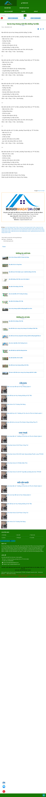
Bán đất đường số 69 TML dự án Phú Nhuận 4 (15, 499)
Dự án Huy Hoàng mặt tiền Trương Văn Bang (15, 477)
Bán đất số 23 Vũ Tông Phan (12, 484)
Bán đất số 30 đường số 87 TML (12, 521)
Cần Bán (23, 602)
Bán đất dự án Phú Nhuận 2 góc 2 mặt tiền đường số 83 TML (19, 491)
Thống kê (19, 756)
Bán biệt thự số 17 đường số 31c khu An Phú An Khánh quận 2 (24, 632)
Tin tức (23, 11)
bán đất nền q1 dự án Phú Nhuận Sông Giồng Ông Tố (22, 641)
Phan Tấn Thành (41, 409)
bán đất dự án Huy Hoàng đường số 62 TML (19, 614)
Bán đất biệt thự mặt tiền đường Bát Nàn (14, 570)
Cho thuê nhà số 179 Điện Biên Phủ (17, 682)
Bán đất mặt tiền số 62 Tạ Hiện (12, 577)
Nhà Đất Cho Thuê (24, 7)
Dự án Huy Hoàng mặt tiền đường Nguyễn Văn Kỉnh (17, 528)
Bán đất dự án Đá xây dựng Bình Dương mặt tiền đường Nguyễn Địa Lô (21, 555)
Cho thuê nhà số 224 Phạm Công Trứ (17, 664)
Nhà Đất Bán (7, 7)
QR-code (12, 760)
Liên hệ (36, 11)
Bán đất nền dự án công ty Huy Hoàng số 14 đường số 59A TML (20, 548)
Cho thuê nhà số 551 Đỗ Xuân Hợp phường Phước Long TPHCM (25, 673)
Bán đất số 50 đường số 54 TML (12, 506)
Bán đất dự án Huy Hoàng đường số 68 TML (15, 585)
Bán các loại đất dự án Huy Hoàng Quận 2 (19, 605)
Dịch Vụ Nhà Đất (8, 11)
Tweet (4, 465)
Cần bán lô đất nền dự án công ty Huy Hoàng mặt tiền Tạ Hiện (19, 592)
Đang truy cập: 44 (5, 760)
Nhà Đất (18, 754)
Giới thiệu (4, 754)
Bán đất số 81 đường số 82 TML (12, 541)
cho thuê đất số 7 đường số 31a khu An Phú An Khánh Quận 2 (24, 655)
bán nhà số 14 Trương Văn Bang (16, 623)
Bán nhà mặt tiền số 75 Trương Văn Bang (14, 513)
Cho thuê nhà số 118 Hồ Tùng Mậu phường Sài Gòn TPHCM (24, 691)
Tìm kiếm (32, 756)
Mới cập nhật (23, 701)
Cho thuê (23, 652)
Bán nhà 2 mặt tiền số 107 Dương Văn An (14, 563)
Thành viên (32, 754)
